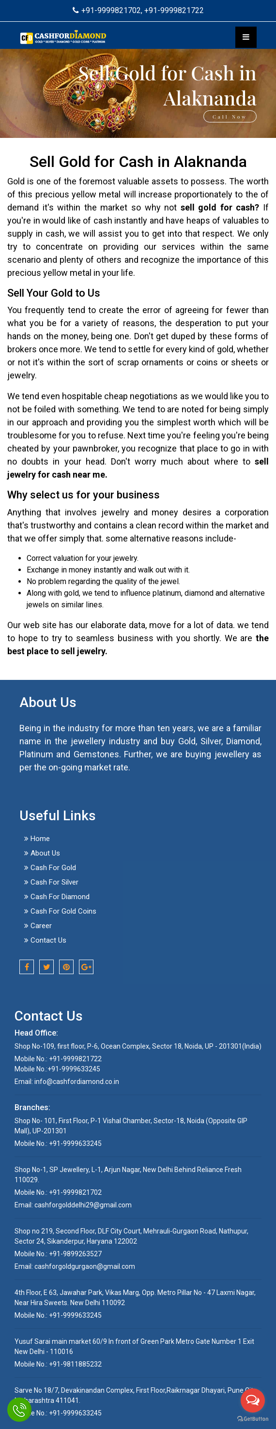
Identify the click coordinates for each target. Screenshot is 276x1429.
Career (38, 925)
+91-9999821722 (174, 10)
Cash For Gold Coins (60, 911)
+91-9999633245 (73, 1069)
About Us (42, 853)
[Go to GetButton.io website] (252, 1419)
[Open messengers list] (253, 1400)
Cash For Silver (51, 882)
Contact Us (45, 940)
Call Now (230, 116)
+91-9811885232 (74, 1364)
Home (37, 838)
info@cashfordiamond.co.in (76, 1081)
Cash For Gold (50, 867)
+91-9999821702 (107, 10)
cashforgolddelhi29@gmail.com (83, 1205)
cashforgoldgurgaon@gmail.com (84, 1266)
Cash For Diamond (57, 896)
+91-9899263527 (74, 1254)
